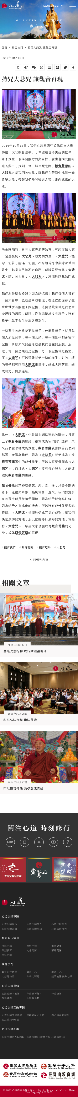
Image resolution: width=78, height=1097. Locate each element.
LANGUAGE (53, 6)
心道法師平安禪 (11, 993)
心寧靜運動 (33, 998)
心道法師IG (58, 1036)
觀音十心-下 (58, 972)
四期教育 (7, 950)
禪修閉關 (7, 954)
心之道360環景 (10, 1019)
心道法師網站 (9, 924)
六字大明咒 (33, 976)
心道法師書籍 (9, 928)
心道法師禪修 (10, 986)
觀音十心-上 (34, 972)
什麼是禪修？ (34, 993)
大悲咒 (60, 547)
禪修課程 (7, 998)
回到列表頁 (39, 560)
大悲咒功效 (8, 976)
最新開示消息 (10, 938)
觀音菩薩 (27, 547)
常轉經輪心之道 (36, 1015)
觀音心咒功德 (9, 972)
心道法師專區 (10, 916)
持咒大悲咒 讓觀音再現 (42, 47)
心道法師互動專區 (13, 1007)
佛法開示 (7, 945)
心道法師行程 (59, 928)
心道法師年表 (59, 924)
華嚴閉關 (56, 950)
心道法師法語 (34, 928)
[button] (3, 868)
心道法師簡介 (34, 924)
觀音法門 (18, 47)
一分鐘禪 (56, 993)
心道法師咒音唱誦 (12, 1015)
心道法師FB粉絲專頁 (39, 1036)
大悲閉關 (32, 950)
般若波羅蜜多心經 (61, 976)
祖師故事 (56, 945)
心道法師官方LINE (13, 1036)
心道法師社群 (10, 1029)
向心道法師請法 (60, 1015)
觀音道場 (44, 547)
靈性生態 (32, 945)
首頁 (5, 47)
